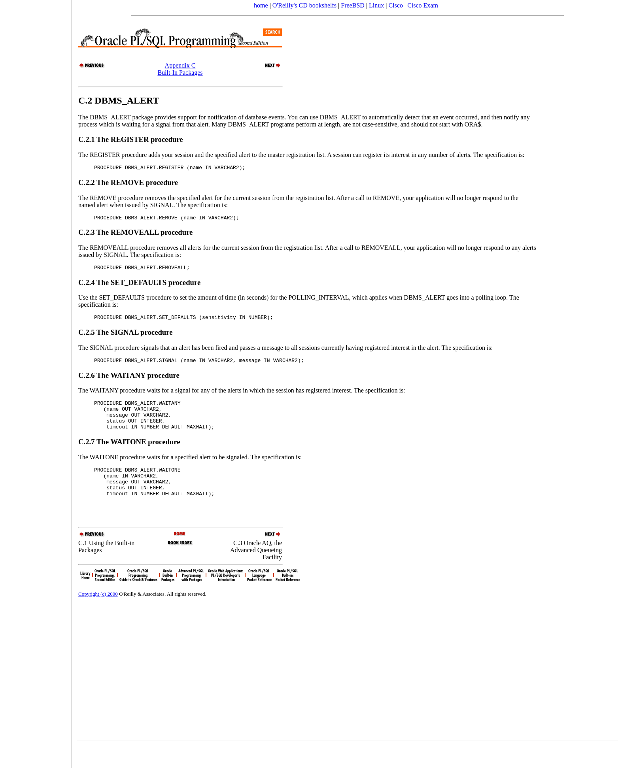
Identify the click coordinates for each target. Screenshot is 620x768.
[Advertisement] (35, 381)
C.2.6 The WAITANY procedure (129, 381)
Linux (376, 5)
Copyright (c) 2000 (98, 616)
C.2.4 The (94, 286)
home (261, 5)
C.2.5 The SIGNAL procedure (125, 337)
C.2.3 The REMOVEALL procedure (135, 234)
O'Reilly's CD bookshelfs (304, 5)
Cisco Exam (422, 5)
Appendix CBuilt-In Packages (179, 69)
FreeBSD (353, 5)
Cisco (395, 5)
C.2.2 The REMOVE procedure (128, 183)
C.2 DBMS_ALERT (118, 100)
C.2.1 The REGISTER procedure (130, 139)
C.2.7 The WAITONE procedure (129, 453)
